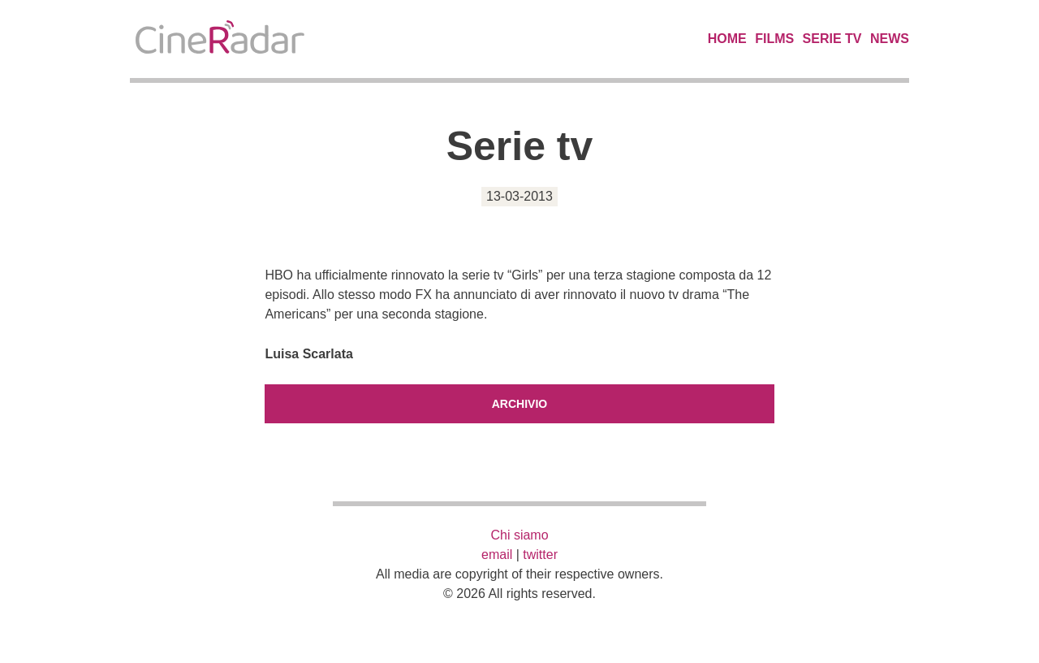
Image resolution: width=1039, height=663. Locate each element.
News (889, 39)
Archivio (519, 403)
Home (727, 39)
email (496, 554)
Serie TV (832, 39)
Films (774, 39)
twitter (540, 554)
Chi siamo (519, 535)
